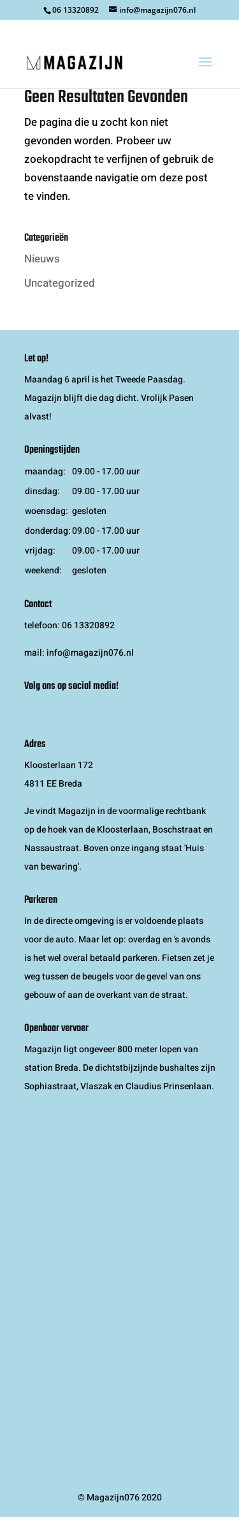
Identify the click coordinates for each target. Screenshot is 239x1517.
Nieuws (42, 259)
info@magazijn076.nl (90, 653)
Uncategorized (59, 283)
